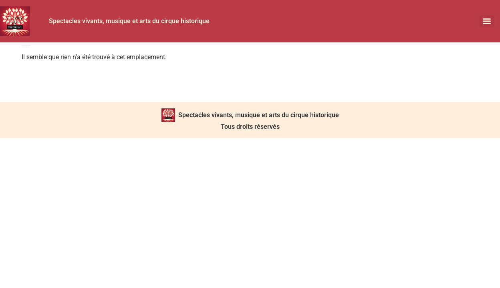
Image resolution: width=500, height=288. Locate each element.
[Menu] (487, 21)
